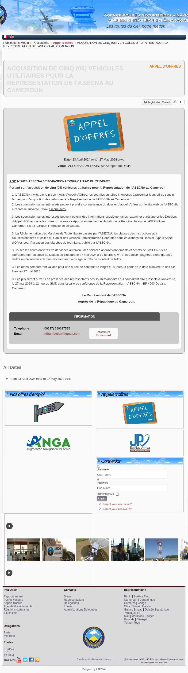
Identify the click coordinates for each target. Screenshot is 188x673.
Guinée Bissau (133, 609)
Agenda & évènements (18, 606)
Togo (137, 622)
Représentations (74, 599)
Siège (67, 596)
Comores (130, 603)
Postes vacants (13, 599)
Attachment (103, 332)
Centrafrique (147, 599)
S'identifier (10, 612)
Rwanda (129, 619)
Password (102, 482)
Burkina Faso (142, 596)
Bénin (127, 596)
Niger (150, 616)
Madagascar (132, 612)
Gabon (146, 606)
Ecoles (68, 606)
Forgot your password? (117, 509)
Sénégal (142, 619)
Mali (126, 616)
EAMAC (9, 649)
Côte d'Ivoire (132, 606)
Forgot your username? (117, 504)
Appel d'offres (63, 42)
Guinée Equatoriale (157, 609)
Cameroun (130, 599)
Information (84, 316)
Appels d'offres (13, 603)
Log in (101, 498)
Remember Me (105, 494)
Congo (142, 603)
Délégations (71, 603)
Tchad (128, 622)
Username (103, 469)
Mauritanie (138, 616)
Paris (7, 632)
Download (103, 335)
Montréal (9, 635)
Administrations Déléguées (80, 609)
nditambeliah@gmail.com (61, 333)
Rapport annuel (13, 596)
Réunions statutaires (16, 609)
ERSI (7, 652)
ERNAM (9, 655)
